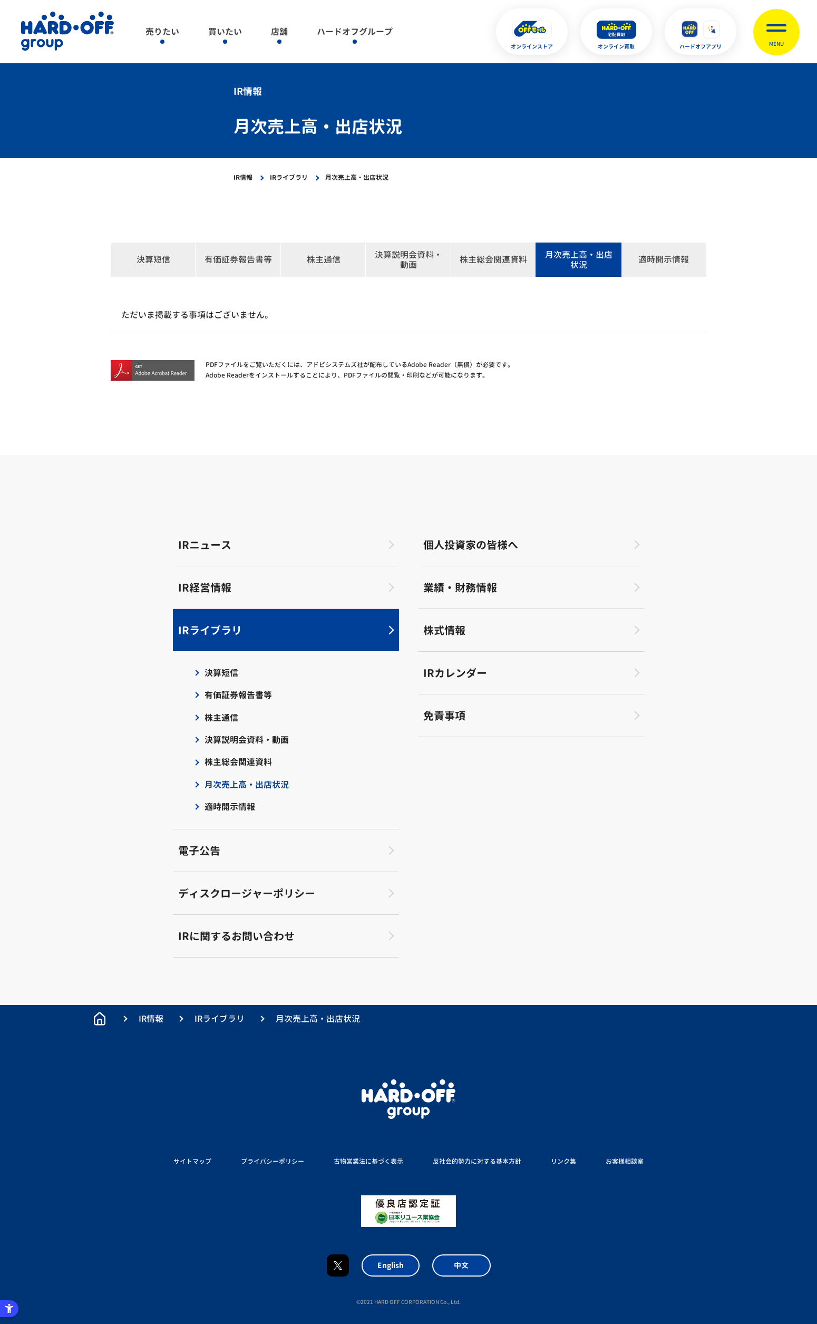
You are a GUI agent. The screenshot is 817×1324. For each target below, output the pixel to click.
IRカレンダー (455, 672)
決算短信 (153, 259)
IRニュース (204, 544)
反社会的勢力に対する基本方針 (477, 1161)
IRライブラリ (289, 177)
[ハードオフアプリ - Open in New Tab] (700, 31)
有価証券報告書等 (238, 259)
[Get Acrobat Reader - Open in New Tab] (153, 370)
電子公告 (199, 850)
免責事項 (444, 715)
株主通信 (324, 259)
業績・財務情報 (460, 587)
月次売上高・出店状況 (578, 259)
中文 (461, 1265)
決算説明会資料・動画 (408, 259)
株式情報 (444, 630)
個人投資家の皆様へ (470, 544)
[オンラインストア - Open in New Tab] (532, 31)
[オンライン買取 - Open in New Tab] (616, 31)
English (390, 1265)
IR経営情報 (204, 587)
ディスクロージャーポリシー (246, 893)
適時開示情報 (663, 259)
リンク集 (563, 1161)
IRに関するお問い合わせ (236, 936)
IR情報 (243, 177)
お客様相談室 (625, 1161)
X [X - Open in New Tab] (338, 1265)
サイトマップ (192, 1161)
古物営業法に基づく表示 (368, 1161)
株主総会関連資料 (493, 259)
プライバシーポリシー (272, 1161)
